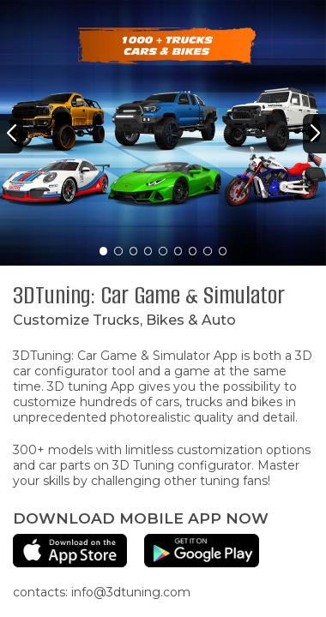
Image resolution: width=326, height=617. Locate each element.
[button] (11, 134)
